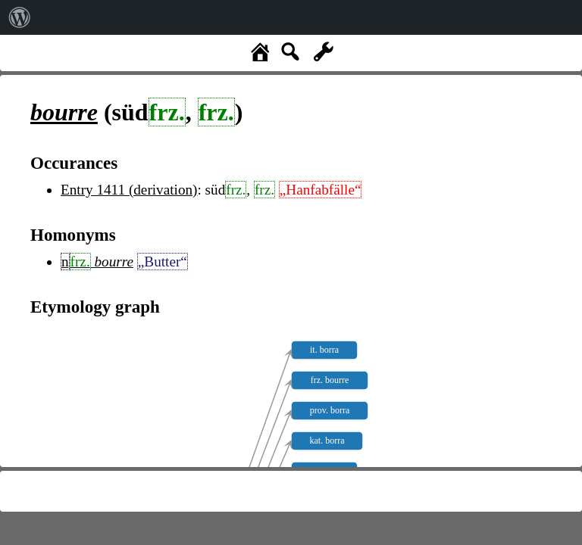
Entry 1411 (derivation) (129, 190)
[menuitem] (19, 17)
